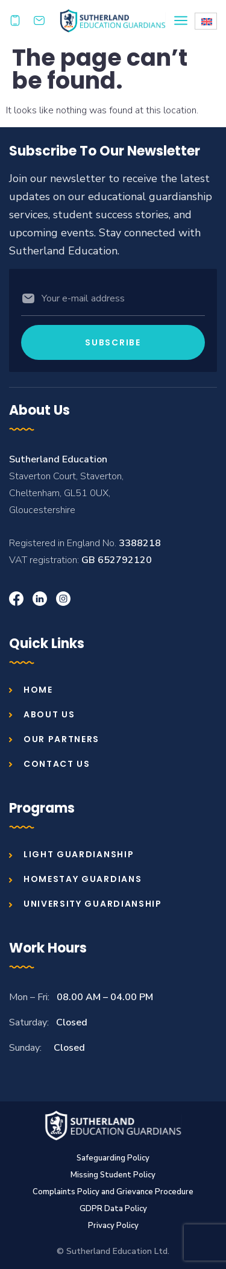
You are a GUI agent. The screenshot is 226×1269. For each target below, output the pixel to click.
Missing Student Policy (113, 1175)
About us (49, 714)
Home (38, 690)
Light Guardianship (79, 854)
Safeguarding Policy (113, 1158)
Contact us (57, 764)
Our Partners (61, 739)
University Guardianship (93, 904)
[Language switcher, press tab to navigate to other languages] (206, 21)
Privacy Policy (113, 1225)
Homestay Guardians (83, 879)
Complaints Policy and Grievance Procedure (113, 1191)
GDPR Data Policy (113, 1208)
